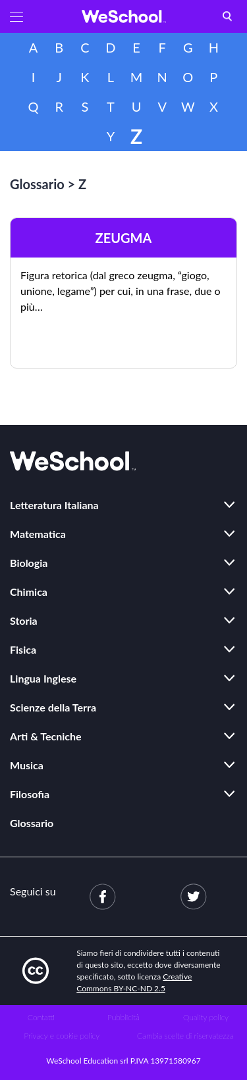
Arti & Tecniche (46, 736)
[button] (16, 16)
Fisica (23, 649)
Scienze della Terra (53, 707)
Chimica (28, 591)
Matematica (38, 534)
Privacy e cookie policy (61, 1036)
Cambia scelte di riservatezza (185, 1036)
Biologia (28, 562)
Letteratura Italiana (54, 505)
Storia (24, 620)
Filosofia (29, 794)
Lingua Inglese (43, 678)
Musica (26, 765)
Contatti (41, 1017)
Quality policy (206, 1017)
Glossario (37, 184)
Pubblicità (123, 1017)
